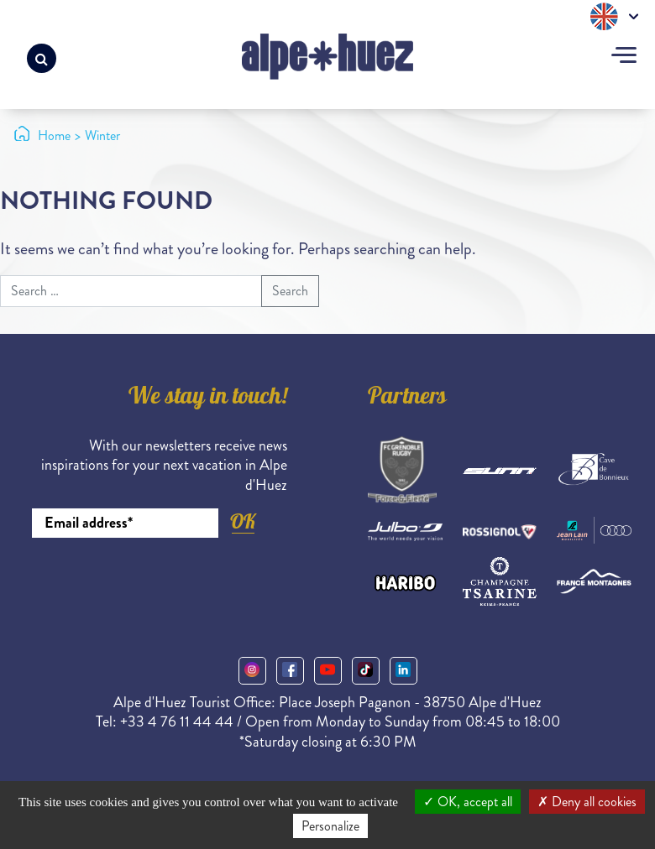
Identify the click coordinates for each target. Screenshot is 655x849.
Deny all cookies (587, 801)
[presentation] (159, 584)
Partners (407, 398)
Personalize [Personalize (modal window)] (330, 826)
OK (242, 521)
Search (290, 290)
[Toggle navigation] (624, 57)
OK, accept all (467, 801)
